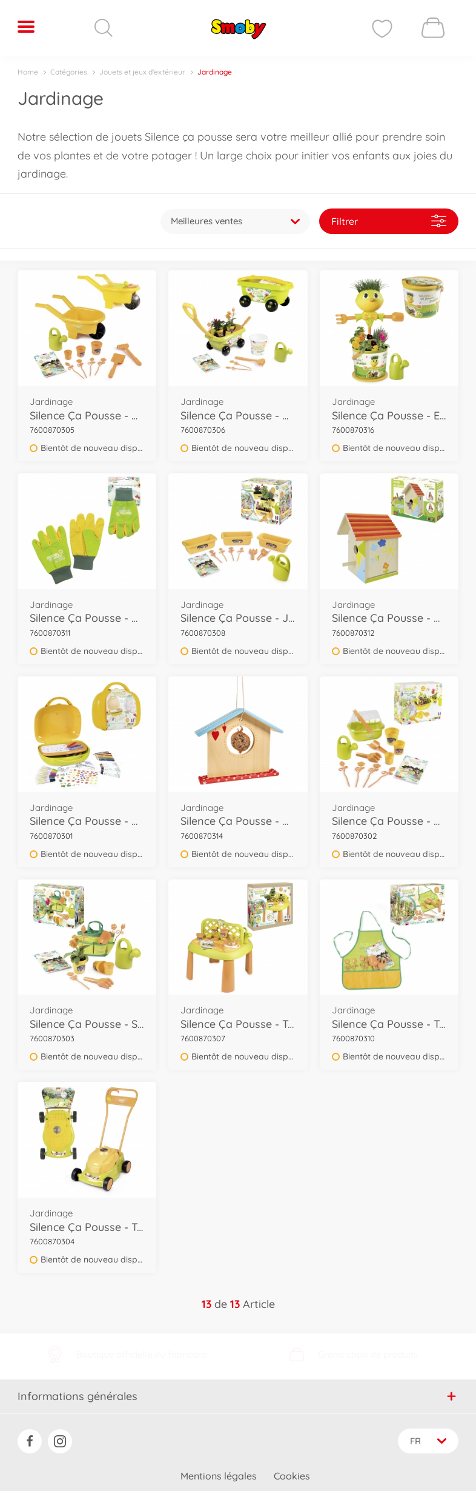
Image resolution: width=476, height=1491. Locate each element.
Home (28, 71)
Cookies (292, 1469)
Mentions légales (218, 1469)
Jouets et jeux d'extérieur (142, 71)
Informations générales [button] (237, 1388)
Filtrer (388, 216)
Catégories (68, 71)
